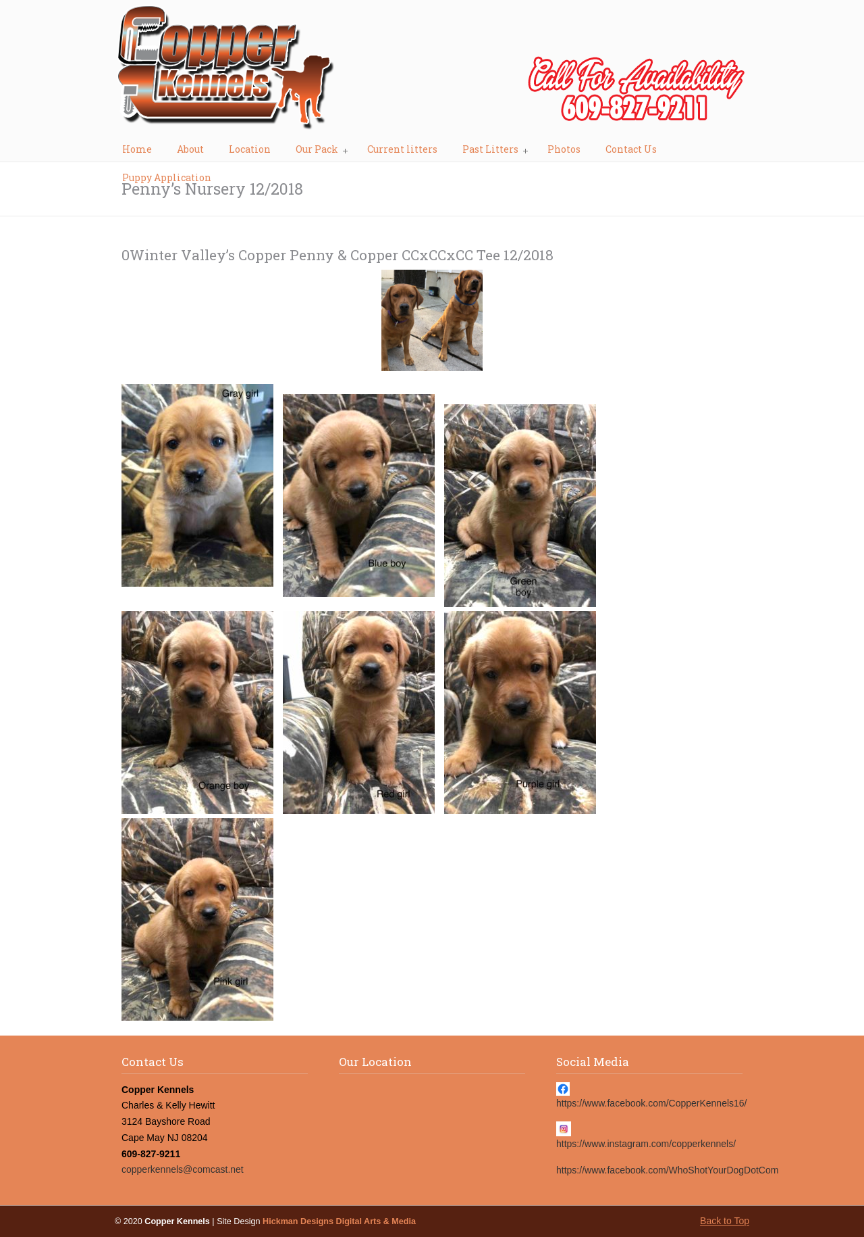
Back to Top (724, 1220)
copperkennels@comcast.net (183, 1169)
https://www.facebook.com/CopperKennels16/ (651, 1103)
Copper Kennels (432, 71)
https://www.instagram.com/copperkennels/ (646, 1143)
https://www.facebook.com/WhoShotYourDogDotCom (667, 1170)
